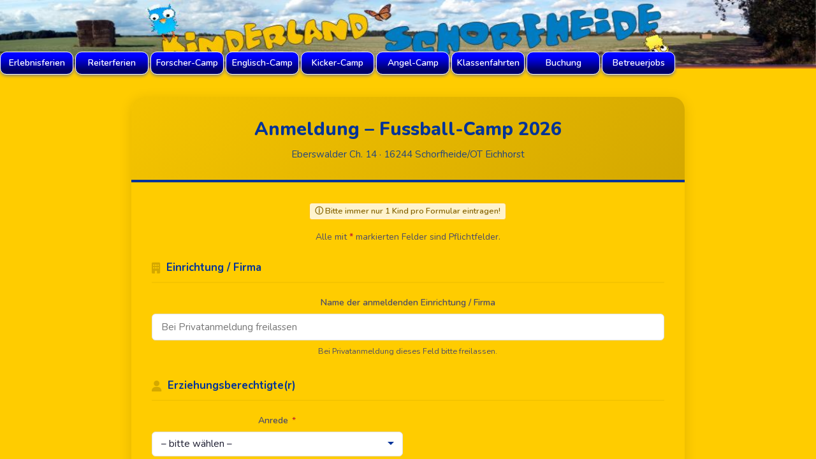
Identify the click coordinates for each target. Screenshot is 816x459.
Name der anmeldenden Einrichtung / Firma (408, 302)
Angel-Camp (413, 63)
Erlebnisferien (37, 63)
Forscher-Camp (187, 63)
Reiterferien (112, 63)
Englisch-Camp (262, 63)
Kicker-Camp (337, 63)
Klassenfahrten (488, 63)
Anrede (277, 420)
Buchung (563, 63)
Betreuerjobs (639, 63)
